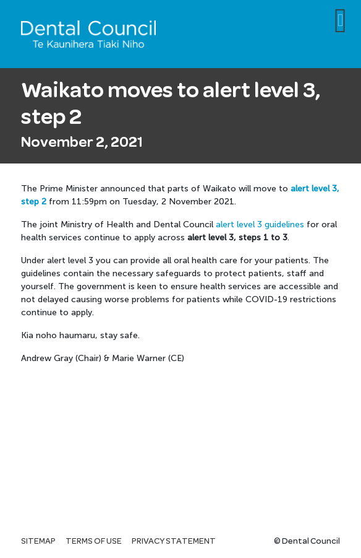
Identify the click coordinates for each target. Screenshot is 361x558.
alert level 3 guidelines (260, 224)
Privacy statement (174, 541)
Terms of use (94, 541)
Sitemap (38, 541)
